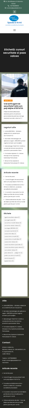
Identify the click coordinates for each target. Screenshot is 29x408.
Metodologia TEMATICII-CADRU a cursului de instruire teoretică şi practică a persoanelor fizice (14, 148)
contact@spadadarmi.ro (13, 8)
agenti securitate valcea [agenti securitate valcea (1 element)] (11, 217)
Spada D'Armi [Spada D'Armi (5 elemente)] (9, 261)
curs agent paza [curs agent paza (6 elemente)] (9, 220)
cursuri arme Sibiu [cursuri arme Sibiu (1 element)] (10, 233)
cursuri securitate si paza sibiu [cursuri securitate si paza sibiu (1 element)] (13, 244)
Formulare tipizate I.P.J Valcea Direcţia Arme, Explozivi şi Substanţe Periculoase (13, 156)
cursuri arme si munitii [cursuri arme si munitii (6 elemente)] (11, 236)
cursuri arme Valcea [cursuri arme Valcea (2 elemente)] (10, 242)
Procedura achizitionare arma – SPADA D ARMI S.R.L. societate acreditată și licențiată (14, 187)
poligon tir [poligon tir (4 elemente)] (18, 253)
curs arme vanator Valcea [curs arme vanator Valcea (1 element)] (12, 225)
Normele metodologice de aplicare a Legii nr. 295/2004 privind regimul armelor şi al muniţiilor (14, 141)
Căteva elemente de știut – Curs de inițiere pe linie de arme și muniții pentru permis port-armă (14, 202)
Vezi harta (5, 362)
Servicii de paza (10, 176)
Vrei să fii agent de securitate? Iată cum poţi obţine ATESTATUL (13, 106)
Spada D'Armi (14, 22)
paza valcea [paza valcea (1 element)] (8, 253)
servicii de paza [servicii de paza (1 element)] (9, 258)
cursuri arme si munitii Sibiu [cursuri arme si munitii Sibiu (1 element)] (12, 239)
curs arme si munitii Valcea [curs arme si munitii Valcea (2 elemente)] (12, 223)
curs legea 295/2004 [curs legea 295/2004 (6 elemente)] (11, 228)
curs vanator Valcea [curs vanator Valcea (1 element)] (10, 250)
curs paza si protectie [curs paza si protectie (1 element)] (11, 231)
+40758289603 (13, 6)
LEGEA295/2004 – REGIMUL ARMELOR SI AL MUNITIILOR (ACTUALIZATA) (12, 133)
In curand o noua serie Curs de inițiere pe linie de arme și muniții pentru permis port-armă (14, 194)
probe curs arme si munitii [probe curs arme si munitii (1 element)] (12, 255)
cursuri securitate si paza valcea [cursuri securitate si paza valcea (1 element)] (14, 247)
